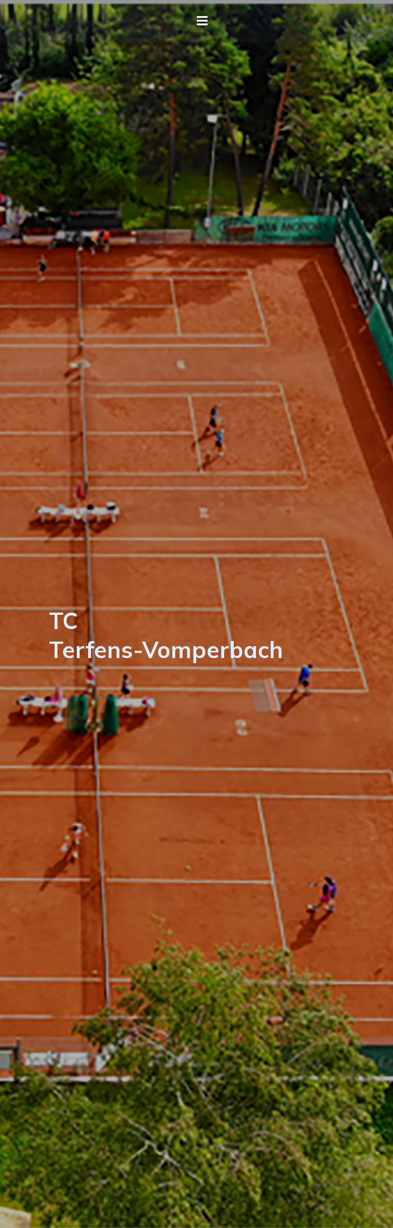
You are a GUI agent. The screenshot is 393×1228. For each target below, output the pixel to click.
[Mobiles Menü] (202, 21)
